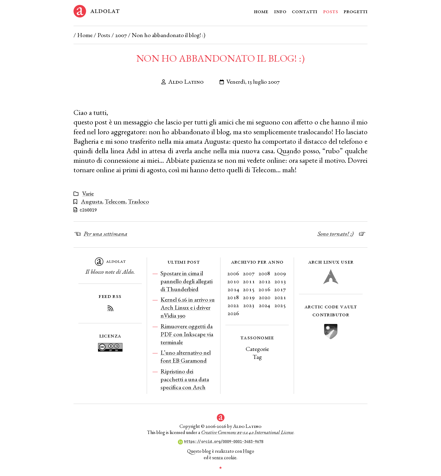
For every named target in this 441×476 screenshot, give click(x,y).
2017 (280, 289)
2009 (280, 273)
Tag (257, 357)
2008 (264, 273)
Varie (88, 193)
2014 (233, 289)
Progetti (356, 11)
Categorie (257, 349)
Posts (330, 11)
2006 (233, 273)
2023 (248, 305)
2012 (264, 281)
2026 (233, 313)
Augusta (91, 201)
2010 (233, 281)
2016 (264, 289)
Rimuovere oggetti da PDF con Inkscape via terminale (186, 334)
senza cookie (224, 457)
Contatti (304, 11)
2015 (249, 289)
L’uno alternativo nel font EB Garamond (185, 356)
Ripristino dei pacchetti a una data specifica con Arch (184, 379)
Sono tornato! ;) (335, 234)
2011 (249, 281)
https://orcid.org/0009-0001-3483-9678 (220, 441)
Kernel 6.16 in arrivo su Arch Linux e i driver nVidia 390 (187, 307)
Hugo (248, 451)
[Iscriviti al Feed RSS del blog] (110, 309)
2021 (280, 297)
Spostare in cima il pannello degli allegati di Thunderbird (186, 281)
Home (261, 11)
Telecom (115, 201)
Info (280, 11)
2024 (264, 305)
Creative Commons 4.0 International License (247, 432)
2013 (280, 281)
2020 (264, 297)
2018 (233, 297)
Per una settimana (105, 234)
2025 (280, 305)
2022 (233, 305)
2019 (249, 297)
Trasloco (138, 201)
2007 (121, 35)
